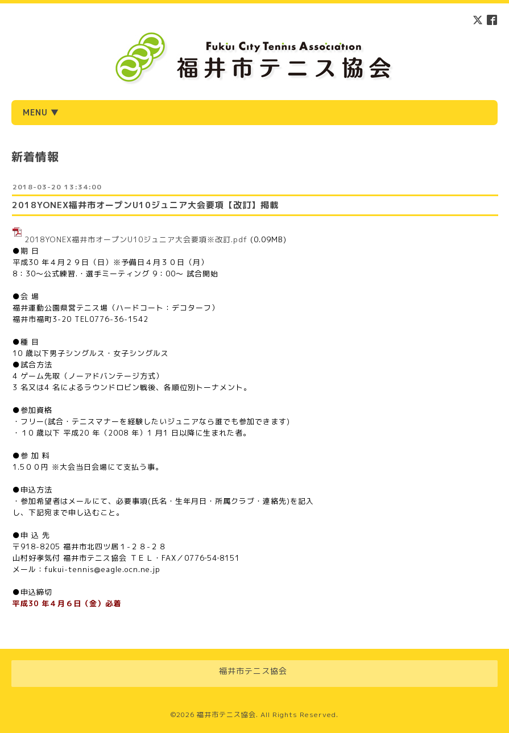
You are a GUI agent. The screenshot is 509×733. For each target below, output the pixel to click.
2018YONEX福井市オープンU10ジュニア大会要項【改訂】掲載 (145, 205)
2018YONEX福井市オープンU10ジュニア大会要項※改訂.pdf (135, 239)
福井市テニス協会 (226, 714)
